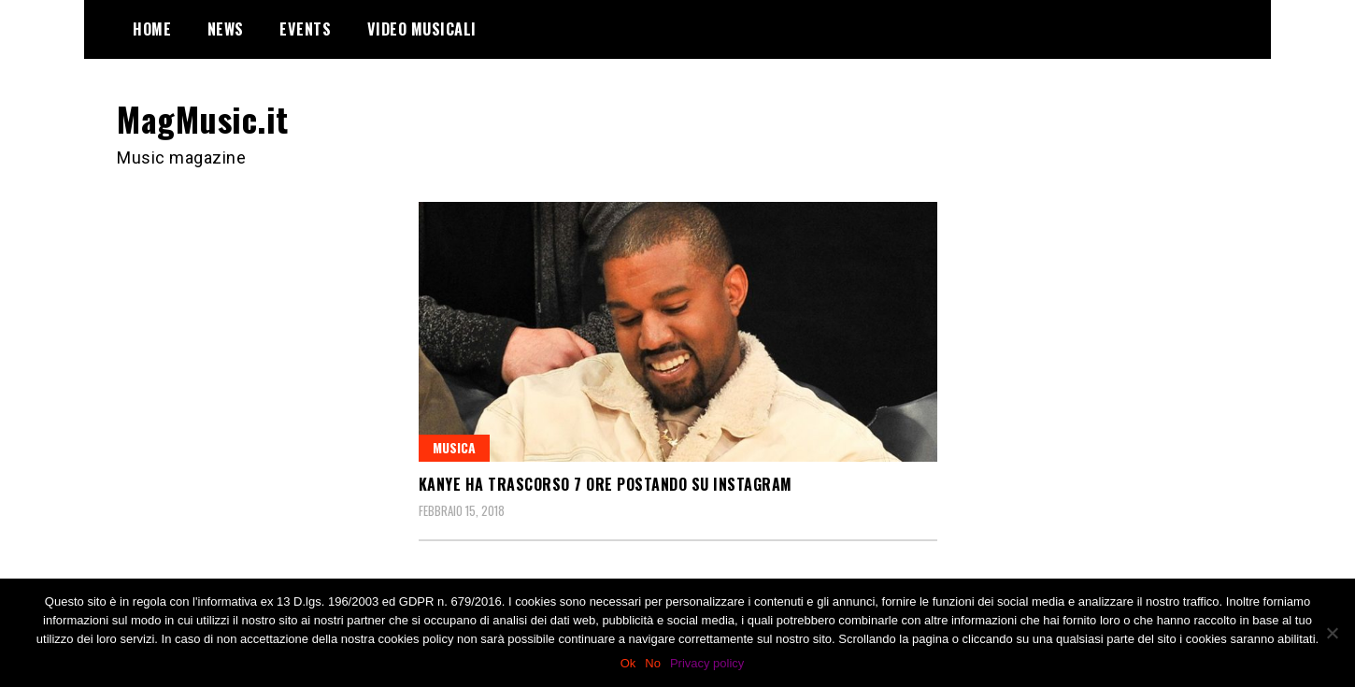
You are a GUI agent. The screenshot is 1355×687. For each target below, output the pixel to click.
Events (305, 29)
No (653, 663)
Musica (454, 447)
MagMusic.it (203, 118)
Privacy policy (707, 663)
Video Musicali (422, 29)
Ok (628, 663)
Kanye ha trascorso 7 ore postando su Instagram (605, 484)
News (225, 29)
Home (152, 29)
